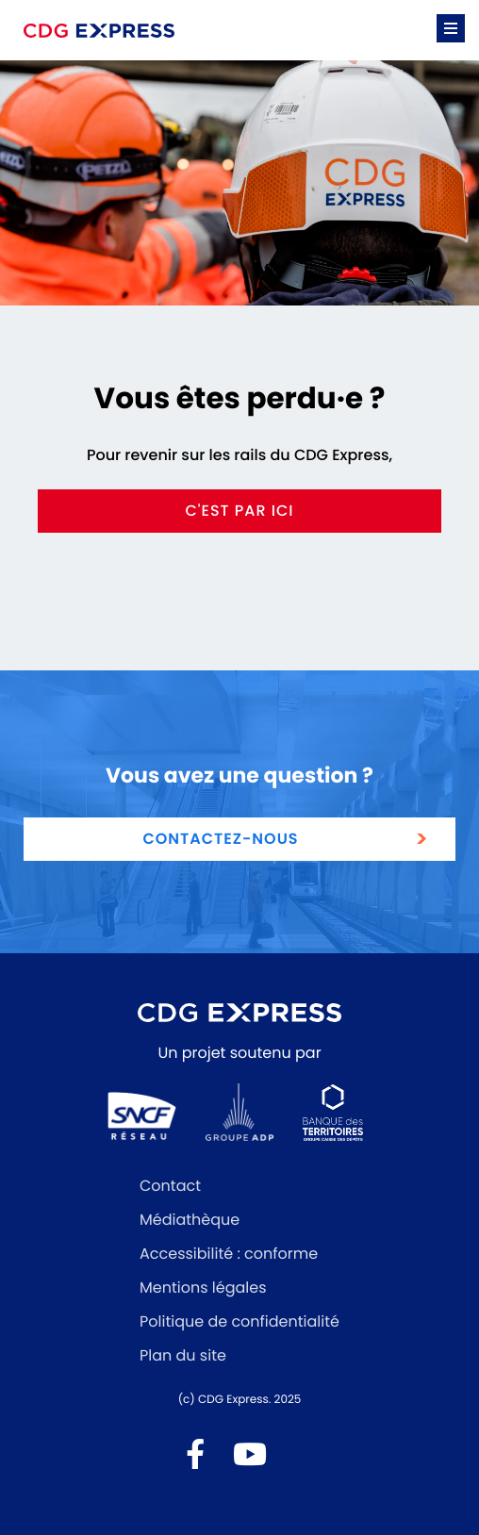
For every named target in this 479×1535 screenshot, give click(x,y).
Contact (170, 1186)
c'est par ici (239, 510)
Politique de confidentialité (239, 1321)
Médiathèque (190, 1219)
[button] (451, 28)
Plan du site (183, 1355)
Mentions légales (203, 1287)
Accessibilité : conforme (229, 1253)
